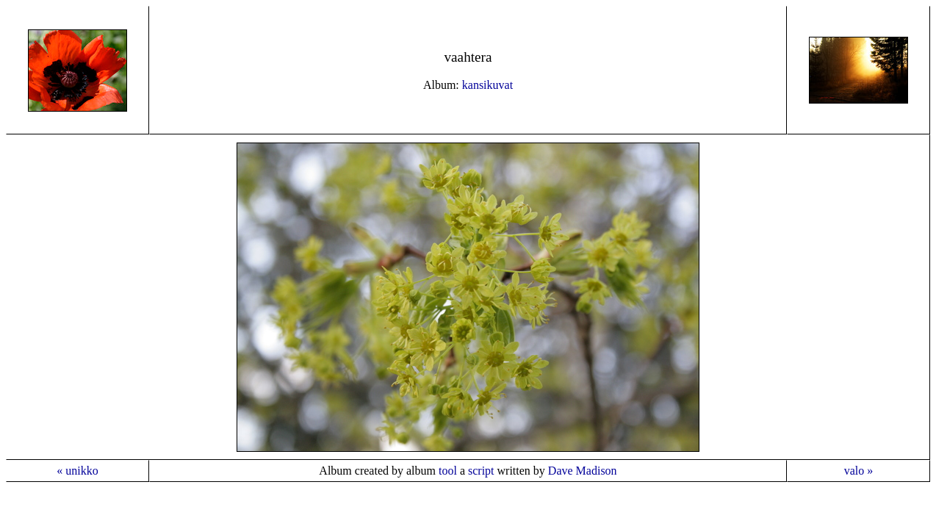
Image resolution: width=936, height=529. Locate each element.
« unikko (77, 470)
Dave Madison (582, 470)
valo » (859, 470)
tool (448, 470)
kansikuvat (487, 85)
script (481, 470)
